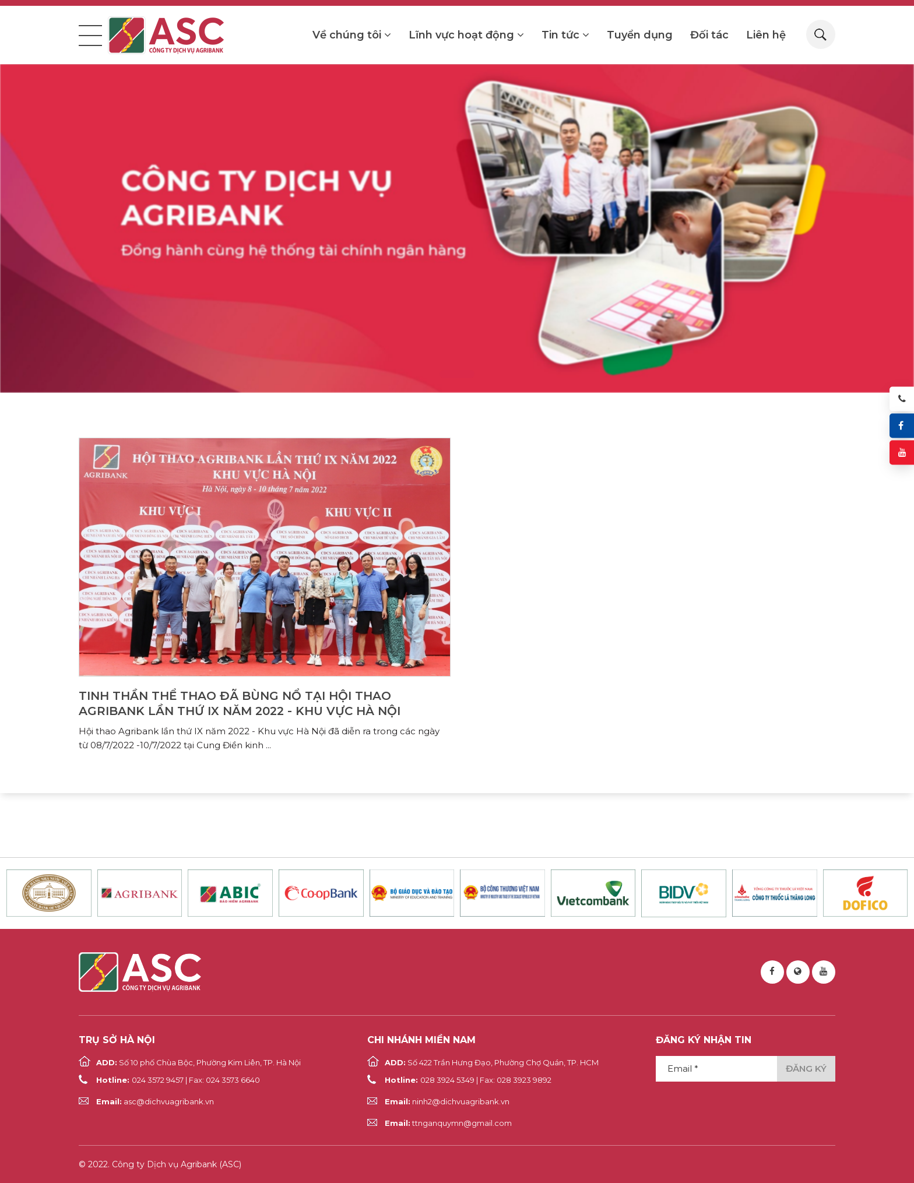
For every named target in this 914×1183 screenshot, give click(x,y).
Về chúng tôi (351, 35)
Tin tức (565, 35)
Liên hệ (766, 35)
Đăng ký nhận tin (703, 1039)
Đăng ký (806, 1068)
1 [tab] (457, 374)
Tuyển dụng (640, 35)
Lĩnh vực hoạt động (466, 35)
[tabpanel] (457, 228)
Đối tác (709, 35)
